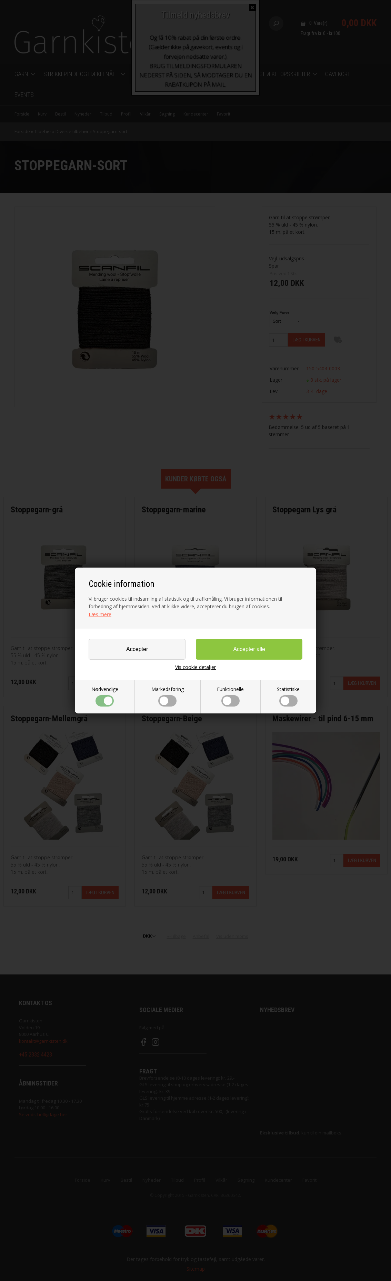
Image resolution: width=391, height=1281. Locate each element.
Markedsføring (167, 696)
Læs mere (100, 614)
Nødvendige (104, 696)
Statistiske (288, 696)
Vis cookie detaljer (195, 667)
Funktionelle (230, 696)
